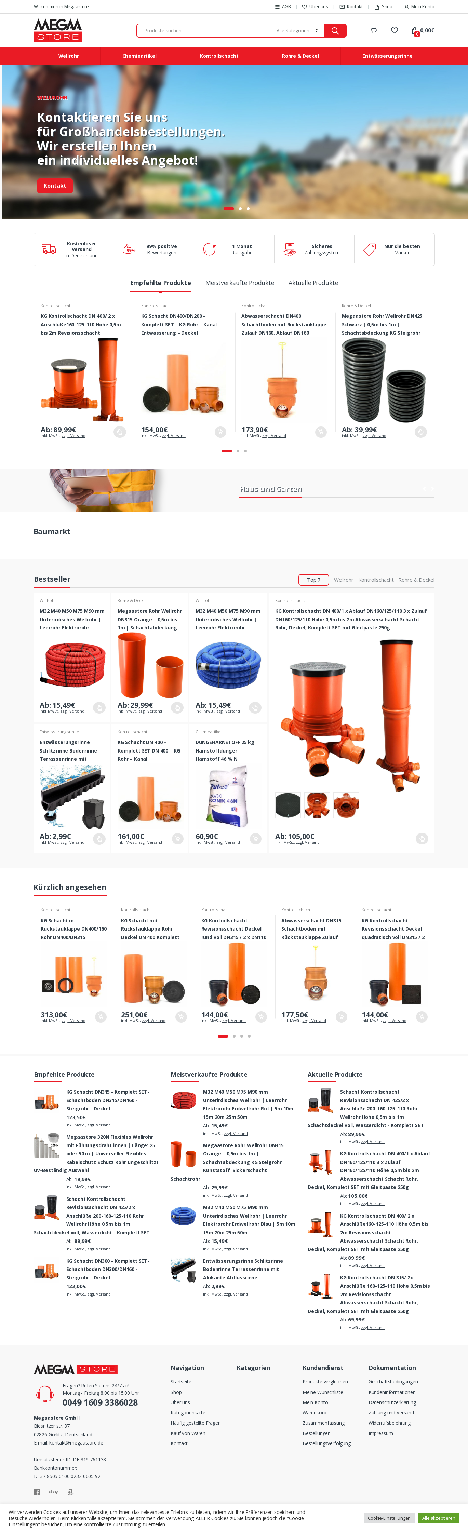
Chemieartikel (139, 56)
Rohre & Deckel (300, 56)
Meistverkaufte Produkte (239, 283)
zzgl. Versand (73, 435)
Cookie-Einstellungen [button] (389, 1518)
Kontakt (351, 6)
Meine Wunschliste (323, 1392)
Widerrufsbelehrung (390, 1423)
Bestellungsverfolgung (327, 1443)
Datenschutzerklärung (392, 1402)
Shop (383, 6)
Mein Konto (419, 6)
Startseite (181, 1381)
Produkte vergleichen (325, 1381)
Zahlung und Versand (391, 1412)
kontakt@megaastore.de (76, 1442)
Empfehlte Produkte (160, 283)
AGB (283, 6)
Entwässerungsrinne (387, 56)
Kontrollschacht (219, 56)
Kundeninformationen (392, 1392)
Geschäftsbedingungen (393, 1381)
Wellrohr (68, 56)
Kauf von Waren (188, 1433)
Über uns (315, 6)
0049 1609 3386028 (100, 1402)
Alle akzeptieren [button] (438, 1518)
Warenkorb (314, 1412)
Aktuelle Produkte (313, 283)
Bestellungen (317, 1433)
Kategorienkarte (188, 1412)
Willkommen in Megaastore (61, 6)
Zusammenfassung (324, 1423)
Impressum (381, 1433)
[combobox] (205, 31)
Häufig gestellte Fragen (196, 1423)
